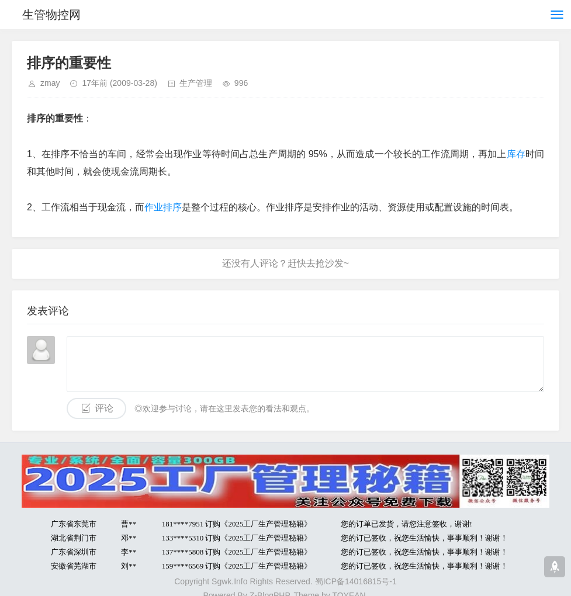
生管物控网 (51, 14)
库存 (516, 154)
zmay (50, 83)
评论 (104, 408)
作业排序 (163, 207)
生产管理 (195, 83)
